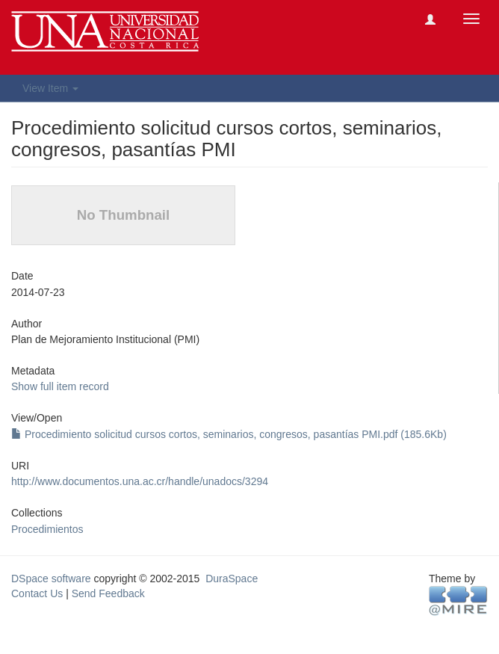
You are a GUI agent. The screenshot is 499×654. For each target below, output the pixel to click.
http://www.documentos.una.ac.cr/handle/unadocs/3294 (139, 481)
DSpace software (51, 578)
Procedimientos (47, 529)
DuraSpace (231, 578)
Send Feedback (108, 593)
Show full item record (60, 386)
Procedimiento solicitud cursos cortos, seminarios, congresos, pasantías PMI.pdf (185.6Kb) (229, 434)
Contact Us (37, 593)
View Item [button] (50, 88)
